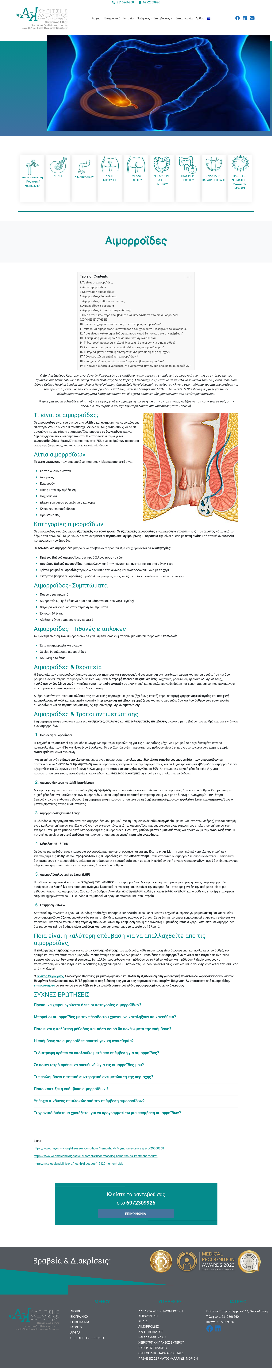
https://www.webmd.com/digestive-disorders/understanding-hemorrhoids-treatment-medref (96, 1156)
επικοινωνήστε (44, 985)
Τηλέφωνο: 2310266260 (222, 1317)
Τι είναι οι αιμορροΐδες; (97, 282)
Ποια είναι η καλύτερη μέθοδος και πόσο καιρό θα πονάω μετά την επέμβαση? (133, 333)
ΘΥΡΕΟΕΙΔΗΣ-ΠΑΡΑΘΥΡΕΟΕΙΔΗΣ (161, 1353)
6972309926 (151, 2)
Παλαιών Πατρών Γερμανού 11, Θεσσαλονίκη (237, 1311)
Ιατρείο (128, 18)
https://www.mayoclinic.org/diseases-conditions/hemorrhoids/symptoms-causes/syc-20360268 (99, 1148)
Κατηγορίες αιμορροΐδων (98, 292)
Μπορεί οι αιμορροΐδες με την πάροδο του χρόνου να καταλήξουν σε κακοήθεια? (135, 329)
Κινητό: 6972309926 (220, 1322)
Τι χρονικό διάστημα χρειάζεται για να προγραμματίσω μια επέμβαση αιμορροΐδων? (137, 366)
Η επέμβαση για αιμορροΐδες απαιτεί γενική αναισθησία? (120, 338)
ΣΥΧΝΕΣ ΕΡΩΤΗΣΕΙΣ (95, 319)
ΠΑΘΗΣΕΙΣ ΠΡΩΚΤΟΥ (152, 1348)
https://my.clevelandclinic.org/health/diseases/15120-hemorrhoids (78, 1163)
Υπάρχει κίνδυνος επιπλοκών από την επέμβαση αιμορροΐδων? (124, 361)
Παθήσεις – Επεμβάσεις (153, 18)
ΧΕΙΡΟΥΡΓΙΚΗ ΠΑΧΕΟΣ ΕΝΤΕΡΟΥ (161, 1342)
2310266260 (125, 2)
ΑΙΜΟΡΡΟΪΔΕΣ (148, 1326)
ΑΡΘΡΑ (75, 1332)
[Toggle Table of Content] (186, 277)
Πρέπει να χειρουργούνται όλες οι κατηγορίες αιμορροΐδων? (123, 324)
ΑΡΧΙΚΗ (75, 1311)
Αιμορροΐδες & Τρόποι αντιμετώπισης (106, 310)
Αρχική (96, 18)
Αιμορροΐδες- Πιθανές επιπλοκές (103, 301)
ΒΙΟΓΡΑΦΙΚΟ (79, 1317)
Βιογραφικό (112, 18)
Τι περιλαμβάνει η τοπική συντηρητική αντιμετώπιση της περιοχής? (127, 352)
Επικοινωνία (184, 18)
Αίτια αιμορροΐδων (94, 287)
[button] (136, 1005)
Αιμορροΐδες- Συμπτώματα (99, 296)
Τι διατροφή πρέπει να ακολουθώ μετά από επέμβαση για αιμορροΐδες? (129, 342)
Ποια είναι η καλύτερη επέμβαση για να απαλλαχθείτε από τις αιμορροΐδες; (130, 315)
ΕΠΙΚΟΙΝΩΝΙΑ (79, 1322)
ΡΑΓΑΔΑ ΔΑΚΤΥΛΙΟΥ (152, 1337)
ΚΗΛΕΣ (143, 1321)
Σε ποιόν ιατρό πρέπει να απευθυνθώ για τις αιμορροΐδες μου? (124, 347)
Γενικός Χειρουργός (50, 976)
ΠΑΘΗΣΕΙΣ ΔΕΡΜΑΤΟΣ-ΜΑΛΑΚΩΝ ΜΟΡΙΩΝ (168, 1358)
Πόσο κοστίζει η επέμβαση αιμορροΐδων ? (111, 356)
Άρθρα (200, 18)
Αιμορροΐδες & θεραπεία (98, 305)
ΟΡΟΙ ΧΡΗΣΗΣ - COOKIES (87, 1338)
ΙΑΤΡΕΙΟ (76, 1327)
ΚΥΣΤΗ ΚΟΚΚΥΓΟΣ (150, 1332)
